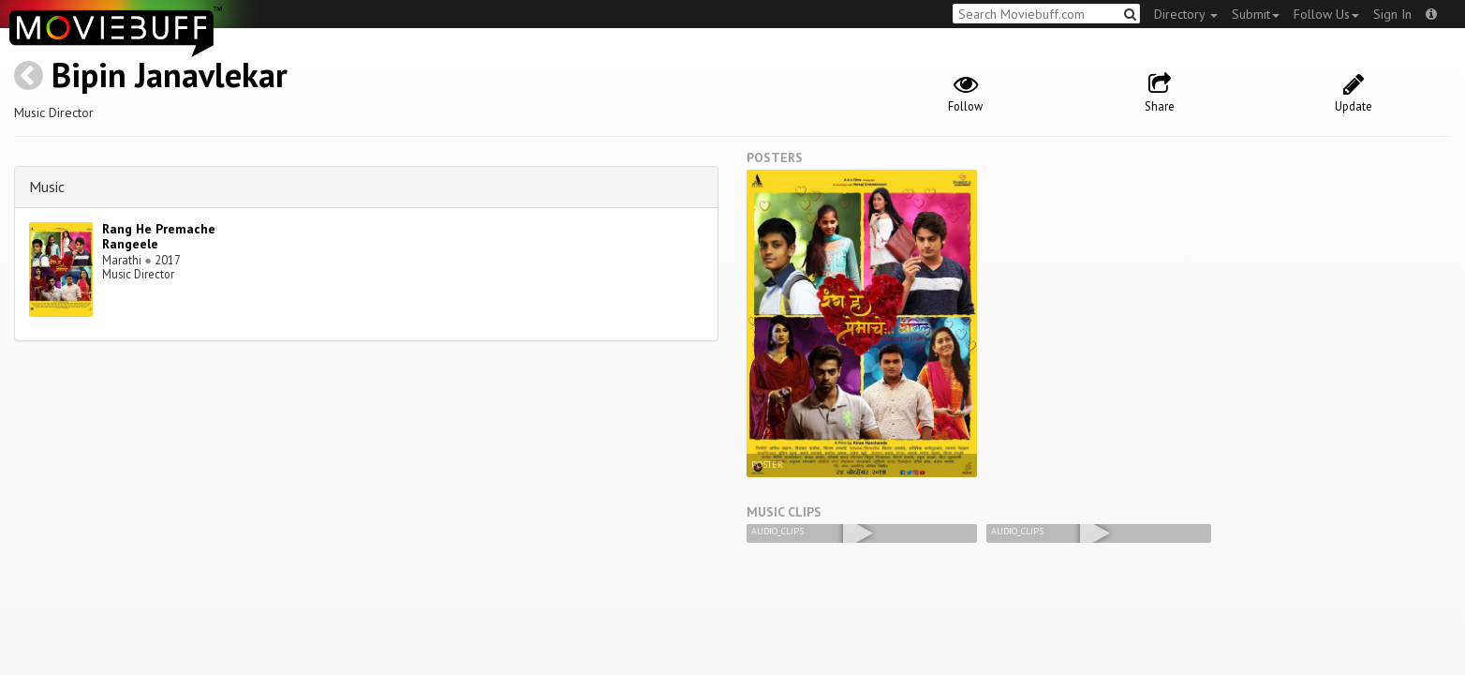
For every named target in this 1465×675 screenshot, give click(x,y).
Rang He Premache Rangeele (158, 236)
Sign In (1392, 14)
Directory (1186, 14)
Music (47, 186)
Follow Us (1326, 14)
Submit (1256, 14)
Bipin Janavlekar (170, 74)
